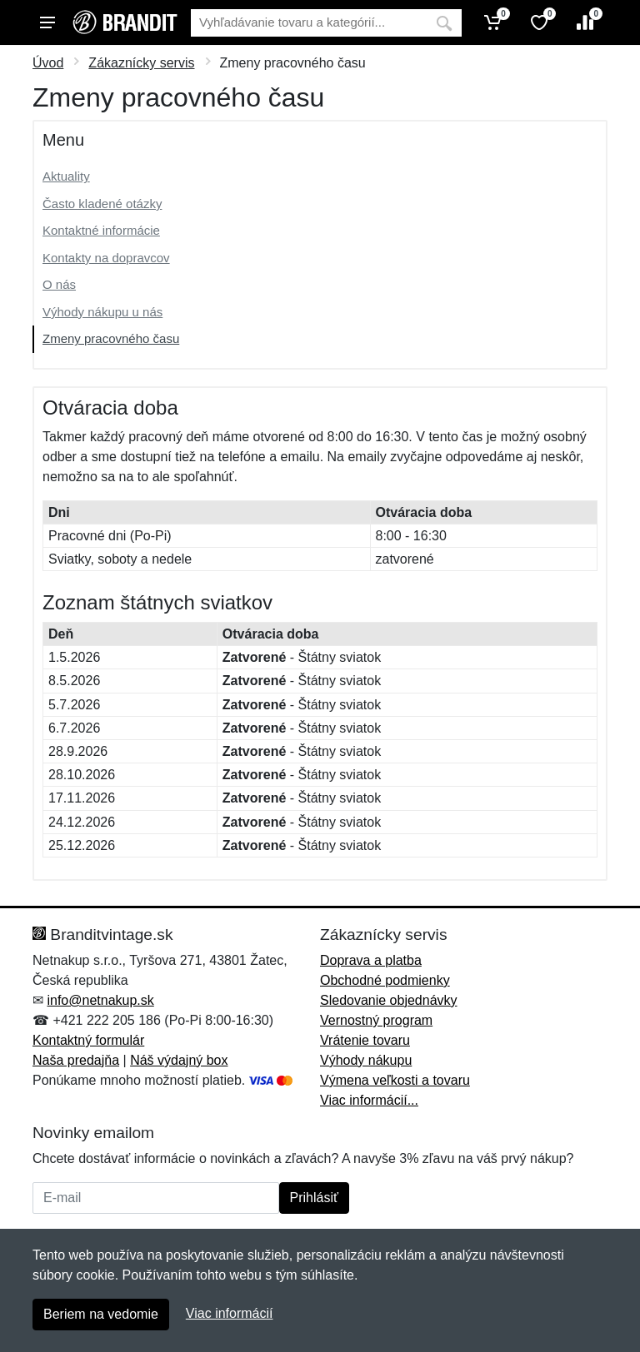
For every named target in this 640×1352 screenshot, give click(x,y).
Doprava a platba (371, 960)
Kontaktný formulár (88, 1040)
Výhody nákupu (366, 1060)
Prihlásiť (314, 1197)
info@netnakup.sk (100, 1000)
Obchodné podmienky (385, 980)
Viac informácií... (369, 1100)
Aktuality (66, 176)
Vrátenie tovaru (365, 1040)
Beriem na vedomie (100, 1314)
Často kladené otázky (102, 203)
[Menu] (47, 22)
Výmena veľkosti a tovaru (395, 1080)
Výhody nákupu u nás (102, 312)
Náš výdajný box (179, 1060)
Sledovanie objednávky (389, 1000)
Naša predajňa (75, 1060)
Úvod (47, 63)
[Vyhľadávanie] (309, 23)
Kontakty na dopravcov (106, 258)
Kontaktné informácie (101, 230)
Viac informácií (229, 1313)
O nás (59, 284)
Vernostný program (376, 1020)
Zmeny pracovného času (110, 338)
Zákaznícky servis (141, 63)
